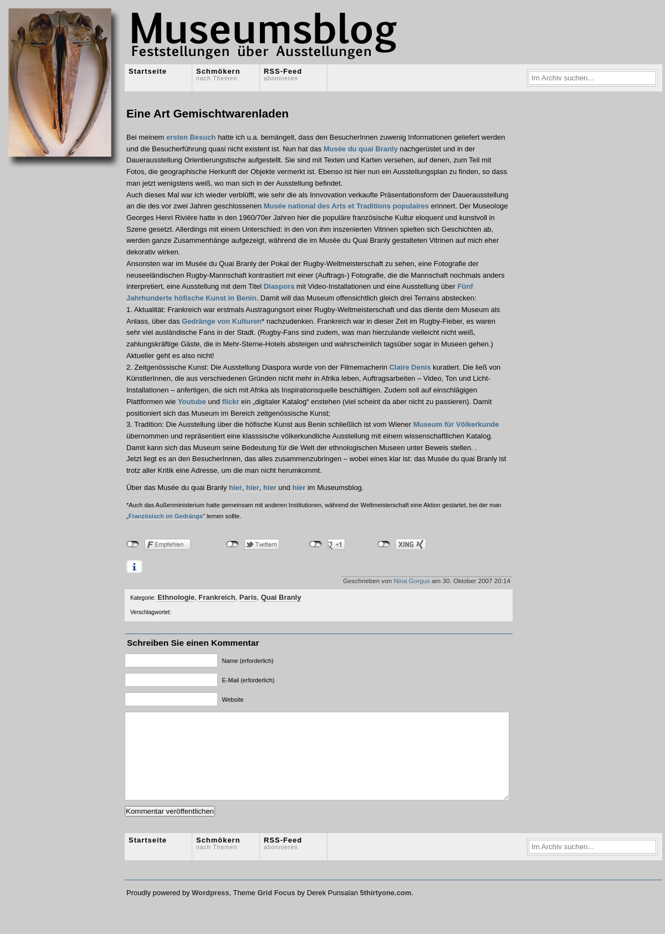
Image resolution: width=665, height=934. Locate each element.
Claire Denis (410, 367)
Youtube (192, 401)
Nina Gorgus (411, 580)
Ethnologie (176, 597)
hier (235, 487)
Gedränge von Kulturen (222, 321)
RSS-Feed (283, 74)
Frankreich (216, 597)
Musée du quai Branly (359, 149)
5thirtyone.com (385, 909)
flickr (230, 401)
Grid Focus (276, 909)
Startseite (148, 71)
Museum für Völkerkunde (456, 424)
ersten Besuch (191, 137)
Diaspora (279, 286)
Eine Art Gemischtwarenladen (207, 113)
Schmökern (218, 74)
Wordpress (210, 909)
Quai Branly (281, 597)
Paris (248, 597)
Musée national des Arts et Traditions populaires (346, 206)
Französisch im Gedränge (166, 516)
